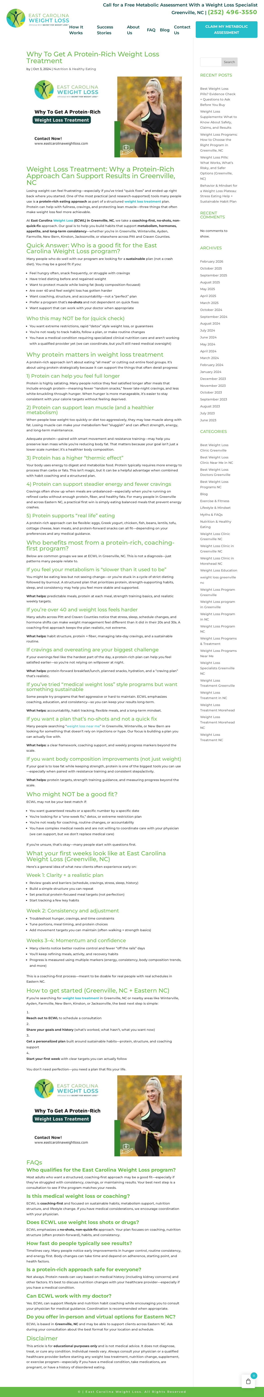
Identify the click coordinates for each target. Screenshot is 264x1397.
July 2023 (207, 413)
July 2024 (207, 330)
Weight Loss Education (218, 570)
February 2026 (211, 261)
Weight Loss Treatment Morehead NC (217, 722)
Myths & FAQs (211, 515)
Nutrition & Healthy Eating (75, 69)
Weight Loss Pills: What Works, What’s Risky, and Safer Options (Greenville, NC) (216, 168)
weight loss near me (83, 726)
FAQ (151, 30)
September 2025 (213, 275)
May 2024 (207, 344)
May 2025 (207, 289)
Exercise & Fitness (214, 501)
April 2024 (208, 351)
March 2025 (209, 303)
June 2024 (208, 337)
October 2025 (211, 268)
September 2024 (213, 317)
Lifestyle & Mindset (215, 508)
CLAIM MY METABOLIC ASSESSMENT (226, 29)
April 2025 (208, 296)
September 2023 (213, 399)
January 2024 (210, 372)
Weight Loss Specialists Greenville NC (217, 668)
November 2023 (213, 386)
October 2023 (211, 392)
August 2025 (210, 282)
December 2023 (213, 379)
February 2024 (211, 365)
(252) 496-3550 (233, 12)
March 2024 (209, 358)
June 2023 (208, 420)
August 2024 (210, 323)
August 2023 (210, 406)
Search (229, 62)
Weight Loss (63, 220)
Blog (165, 30)
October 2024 (211, 310)
